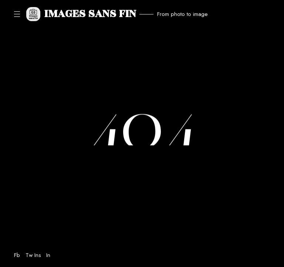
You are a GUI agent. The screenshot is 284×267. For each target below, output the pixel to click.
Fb (17, 255)
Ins (37, 255)
